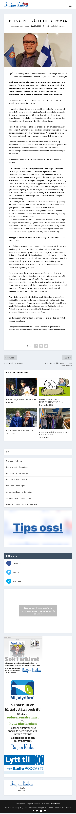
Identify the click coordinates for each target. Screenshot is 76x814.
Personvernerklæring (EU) (35, 808)
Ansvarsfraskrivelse (63, 808)
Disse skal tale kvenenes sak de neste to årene (54, 433)
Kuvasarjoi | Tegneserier (17, 473)
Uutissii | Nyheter (14, 461)
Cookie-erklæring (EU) (14, 808)
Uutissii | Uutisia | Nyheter (54, 26)
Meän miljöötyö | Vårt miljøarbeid (21, 504)
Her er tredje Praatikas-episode (21, 399)
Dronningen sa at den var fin (19, 430)
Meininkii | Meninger (15, 485)
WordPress (55, 805)
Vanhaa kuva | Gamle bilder (18, 498)
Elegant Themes (33, 805)
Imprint (50, 808)
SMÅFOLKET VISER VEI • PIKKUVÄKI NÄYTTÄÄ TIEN (51, 400)
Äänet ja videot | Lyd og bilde (19, 492)
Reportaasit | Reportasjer (17, 467)
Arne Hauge (24, 26)
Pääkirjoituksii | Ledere (16, 479)
